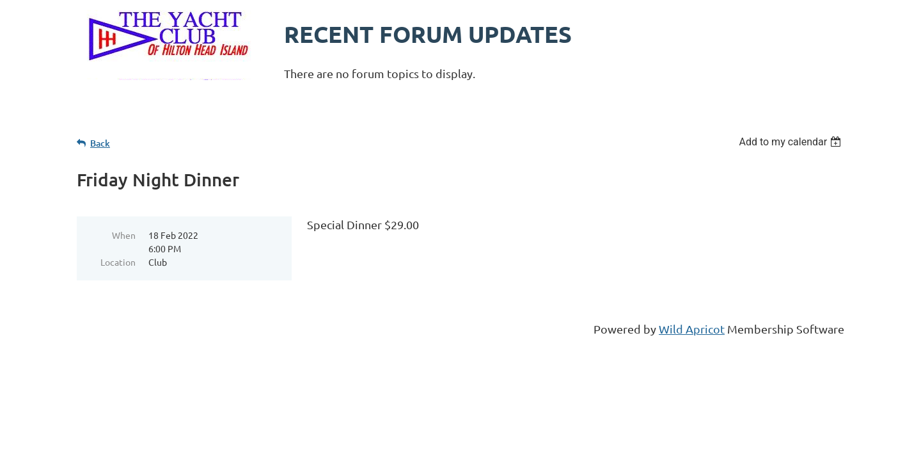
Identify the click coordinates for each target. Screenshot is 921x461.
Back (100, 143)
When (124, 235)
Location (118, 262)
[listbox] (791, 142)
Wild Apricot (692, 329)
